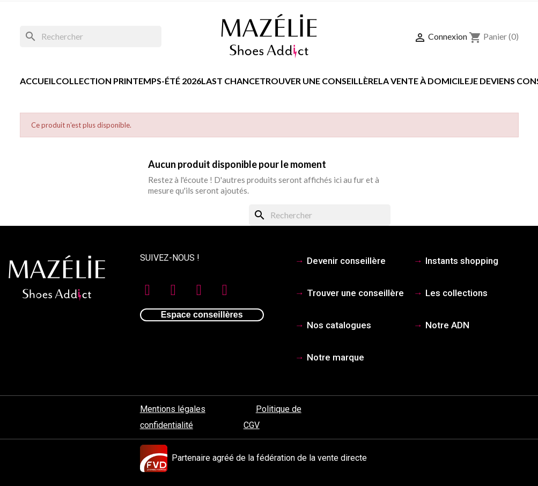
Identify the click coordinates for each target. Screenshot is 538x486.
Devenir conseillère (346, 260)
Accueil (38, 81)
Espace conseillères (202, 314)
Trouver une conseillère (319, 81)
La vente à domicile (423, 81)
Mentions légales (172, 409)
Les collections (456, 293)
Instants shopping (461, 260)
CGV (252, 425)
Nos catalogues (339, 325)
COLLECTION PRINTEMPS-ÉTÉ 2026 (128, 81)
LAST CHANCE (230, 81)
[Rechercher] (90, 36)
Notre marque (335, 357)
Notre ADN (447, 325)
